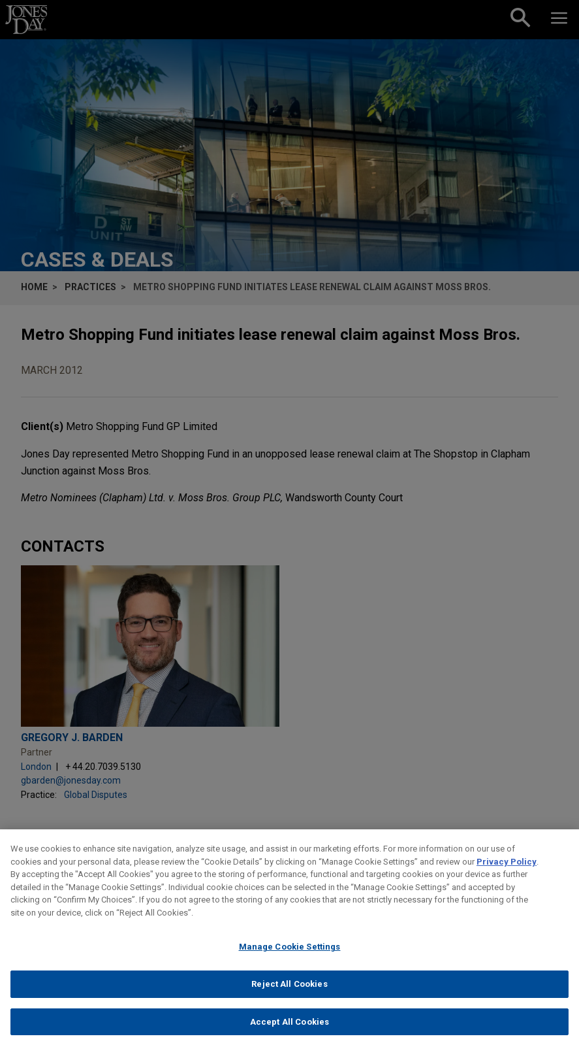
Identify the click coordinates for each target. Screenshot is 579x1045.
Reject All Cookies (289, 992)
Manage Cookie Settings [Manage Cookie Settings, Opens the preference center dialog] (290, 954)
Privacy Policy (507, 869)
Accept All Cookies (289, 1029)
